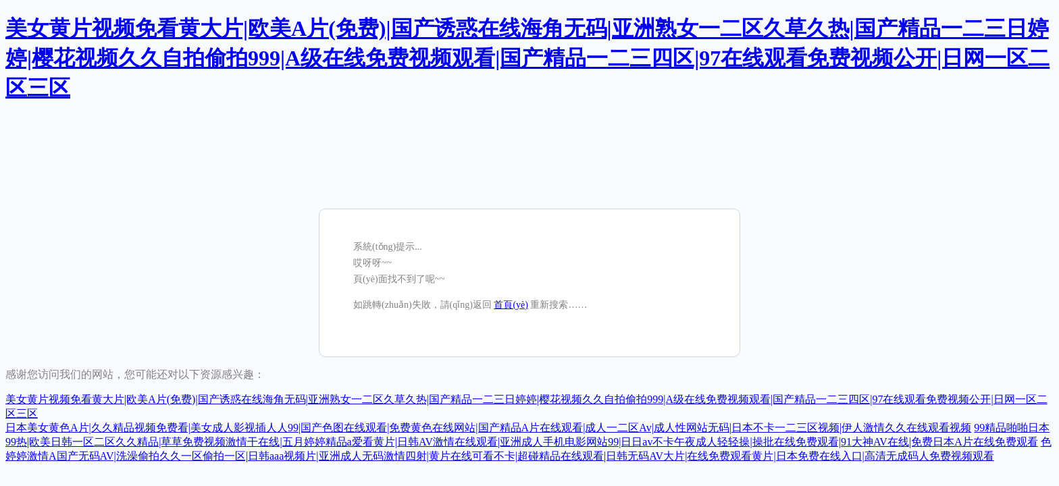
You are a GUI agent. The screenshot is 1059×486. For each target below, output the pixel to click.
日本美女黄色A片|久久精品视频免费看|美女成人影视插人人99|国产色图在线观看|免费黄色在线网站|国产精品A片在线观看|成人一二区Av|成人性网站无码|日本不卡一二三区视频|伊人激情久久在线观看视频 (488, 427)
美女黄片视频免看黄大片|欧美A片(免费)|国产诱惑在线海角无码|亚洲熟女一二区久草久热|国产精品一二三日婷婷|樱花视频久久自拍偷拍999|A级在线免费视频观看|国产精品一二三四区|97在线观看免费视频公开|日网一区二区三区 (527, 58)
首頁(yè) (511, 305)
